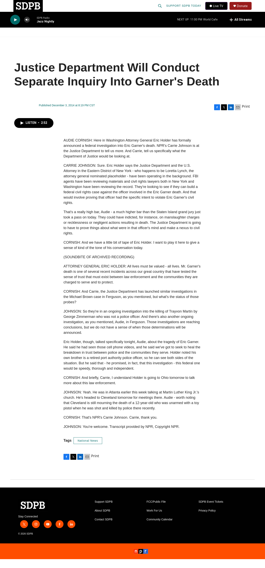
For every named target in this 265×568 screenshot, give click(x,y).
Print (246, 115)
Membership (168, 41)
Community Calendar (159, 528)
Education (110, 41)
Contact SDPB (103, 528)
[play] (15, 28)
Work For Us (154, 519)
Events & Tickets (201, 41)
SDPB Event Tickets (211, 510)
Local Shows (139, 41)
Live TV (217, 10)
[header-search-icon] (160, 10)
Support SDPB (104, 510)
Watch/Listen (21, 41)
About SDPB (102, 519)
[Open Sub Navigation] (35, 41)
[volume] (27, 28)
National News (88, 449)
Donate (245, 10)
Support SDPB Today (184, 10)
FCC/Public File (156, 510)
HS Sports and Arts (76, 41)
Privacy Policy (207, 519)
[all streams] (241, 28)
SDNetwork (235, 41)
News (45, 41)
